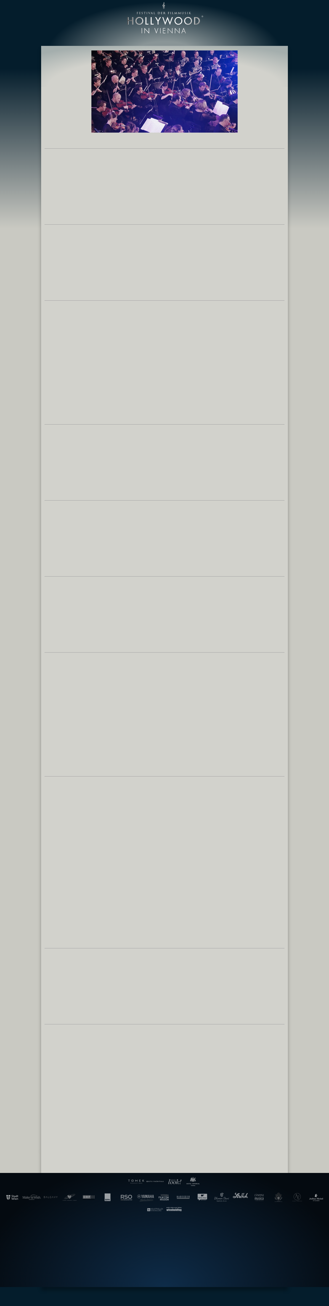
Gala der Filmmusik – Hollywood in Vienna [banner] (164, 18)
